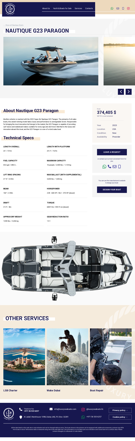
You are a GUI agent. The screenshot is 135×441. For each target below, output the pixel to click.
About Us (46, 8)
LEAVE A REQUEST (111, 152)
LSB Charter (10, 390)
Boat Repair (96, 390)
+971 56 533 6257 (31, 411)
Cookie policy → (120, 417)
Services (78, 8)
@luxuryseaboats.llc (94, 409)
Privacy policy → (120, 410)
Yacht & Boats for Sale (62, 8)
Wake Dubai (53, 390)
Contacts (89, 8)
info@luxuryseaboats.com (65, 409)
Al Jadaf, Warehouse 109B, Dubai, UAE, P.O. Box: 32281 (46, 417)
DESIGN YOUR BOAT (112, 189)
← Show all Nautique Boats (13, 25)
